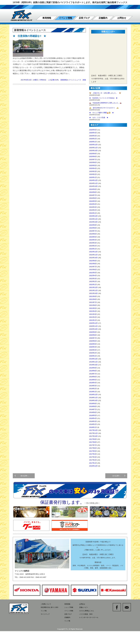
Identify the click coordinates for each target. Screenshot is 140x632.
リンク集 (44, 612)
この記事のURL (53, 80)
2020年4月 (93, 347)
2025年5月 (93, 165)
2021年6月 (93, 305)
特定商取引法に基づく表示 (50, 609)
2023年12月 (93, 216)
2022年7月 (93, 267)
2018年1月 (93, 427)
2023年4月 (93, 240)
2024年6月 (93, 198)
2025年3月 (93, 171)
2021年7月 (93, 302)
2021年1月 (93, 320)
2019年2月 (93, 388)
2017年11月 (93, 433)
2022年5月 (93, 272)
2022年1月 (93, 284)
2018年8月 (93, 406)
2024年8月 (93, 192)
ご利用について (46, 606)
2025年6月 (93, 162)
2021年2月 (93, 317)
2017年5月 (93, 451)
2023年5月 (93, 237)
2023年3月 (93, 243)
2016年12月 (93, 466)
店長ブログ (84, 18)
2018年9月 (93, 403)
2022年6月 (93, 269)
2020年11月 (93, 326)
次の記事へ (118, 476)
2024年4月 (93, 204)
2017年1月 (93, 463)
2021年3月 (93, 314)
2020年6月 (93, 341)
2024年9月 (93, 189)
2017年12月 (93, 430)
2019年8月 (93, 371)
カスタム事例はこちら (89, 612)
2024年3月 (93, 207)
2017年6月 (93, 448)
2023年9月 (93, 225)
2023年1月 (93, 249)
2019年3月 (93, 386)
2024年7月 (93, 195)
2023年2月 (93, 246)
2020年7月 (93, 338)
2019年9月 (93, 368)
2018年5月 (93, 415)
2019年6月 (93, 377)
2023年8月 (93, 228)
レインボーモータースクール (91, 619)
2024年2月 (93, 210)
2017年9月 (93, 439)
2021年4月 (93, 311)
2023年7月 (93, 231)
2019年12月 (93, 359)
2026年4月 (93, 133)
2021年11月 (93, 290)
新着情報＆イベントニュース (71, 80)
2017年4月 (93, 454)
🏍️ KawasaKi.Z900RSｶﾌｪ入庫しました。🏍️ (105, 103)
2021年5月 (93, 308)
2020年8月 (93, 335)
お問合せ (121, 18)
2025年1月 (93, 177)
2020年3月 (93, 350)
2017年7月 (93, 445)
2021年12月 (93, 287)
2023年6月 (93, 234)
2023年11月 (93, 219)
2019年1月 (93, 392)
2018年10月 (93, 400)
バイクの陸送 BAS (88, 616)
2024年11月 (93, 183)
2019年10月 (93, 365)
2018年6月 (93, 412)
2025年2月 (93, 174)
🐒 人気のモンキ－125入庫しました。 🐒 (105, 93)
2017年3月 (93, 457)
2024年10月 (93, 186)
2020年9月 (93, 332)
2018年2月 (93, 424)
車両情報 (46, 18)
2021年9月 (93, 296)
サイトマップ (45, 616)
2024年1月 (93, 213)
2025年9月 (93, 153)
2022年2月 (93, 281)
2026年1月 (93, 142)
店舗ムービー (86, 609)
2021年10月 (93, 293)
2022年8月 (93, 264)
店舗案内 (103, 18)
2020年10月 (93, 329)
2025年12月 (93, 144)
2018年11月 (93, 397)
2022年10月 (93, 258)
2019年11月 (93, 362)
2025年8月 (93, 156)
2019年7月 (93, 374)
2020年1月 (93, 356)
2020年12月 (93, 323)
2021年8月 (93, 299)
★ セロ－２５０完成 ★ (98, 117)
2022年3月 (93, 278)
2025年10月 (93, 150)
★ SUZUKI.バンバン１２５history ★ (103, 98)
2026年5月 (93, 130)
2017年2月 (93, 460)
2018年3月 (93, 421)
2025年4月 (93, 168)
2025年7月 (93, 159)
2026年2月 (93, 139)
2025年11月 (93, 148)
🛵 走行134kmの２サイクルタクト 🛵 (103, 108)
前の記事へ (22, 476)
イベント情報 (65, 18)
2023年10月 (93, 222)
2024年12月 (93, 180)
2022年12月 (93, 252)
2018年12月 (93, 394)
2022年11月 (93, 255)
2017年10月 (93, 436)
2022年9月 (93, 261)
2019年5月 (93, 380)
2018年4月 (93, 418)
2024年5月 (93, 201)
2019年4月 (93, 383)
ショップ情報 (70, 609)
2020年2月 (93, 353)
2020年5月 (93, 344)
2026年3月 (93, 136)
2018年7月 (93, 409)
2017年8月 (93, 442)
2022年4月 (93, 275)
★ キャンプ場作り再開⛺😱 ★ (101, 113)
